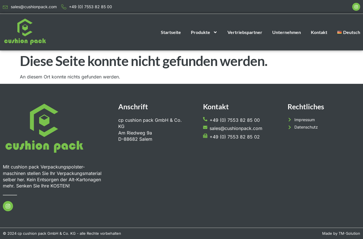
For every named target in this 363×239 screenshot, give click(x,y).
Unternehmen (286, 32)
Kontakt (319, 32)
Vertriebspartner (244, 32)
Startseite (171, 32)
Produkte (204, 32)
